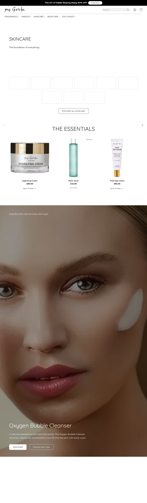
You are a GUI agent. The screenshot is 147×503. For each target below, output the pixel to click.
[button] (95, 3)
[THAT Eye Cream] (117, 163)
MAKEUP (26, 16)
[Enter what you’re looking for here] (116, 9)
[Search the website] (128, 9)
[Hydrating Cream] (30, 163)
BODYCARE (53, 16)
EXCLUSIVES (68, 16)
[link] (30, 188)
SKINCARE (39, 16)
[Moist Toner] (73, 163)
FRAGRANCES (12, 16)
